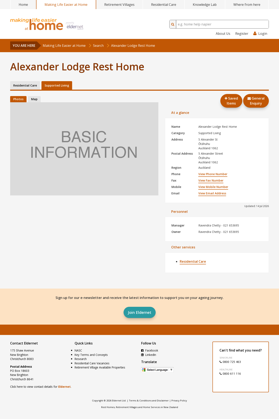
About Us (223, 33)
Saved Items (231, 101)
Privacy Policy (179, 400)
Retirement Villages (119, 4)
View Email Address (212, 193)
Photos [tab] (18, 99)
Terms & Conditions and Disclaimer (149, 400)
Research (81, 359)
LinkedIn (148, 355)
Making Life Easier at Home (66, 4)
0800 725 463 (230, 362)
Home (23, 4)
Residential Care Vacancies (92, 363)
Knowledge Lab (205, 4)
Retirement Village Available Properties (100, 367)
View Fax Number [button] (210, 180)
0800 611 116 (230, 374)
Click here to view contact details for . (40, 387)
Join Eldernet (139, 312)
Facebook (149, 350)
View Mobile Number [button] (213, 187)
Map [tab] (34, 99)
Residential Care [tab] (25, 85)
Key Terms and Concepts (91, 355)
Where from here (246, 4)
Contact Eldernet (24, 343)
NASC (78, 350)
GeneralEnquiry (255, 101)
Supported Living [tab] (57, 85)
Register (241, 33)
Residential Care (163, 4)
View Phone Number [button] (212, 174)
